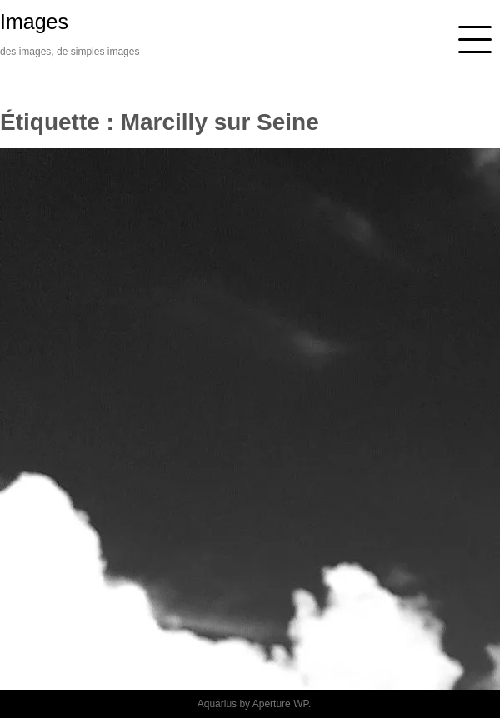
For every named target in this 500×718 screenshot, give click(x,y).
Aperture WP (280, 704)
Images (34, 21)
